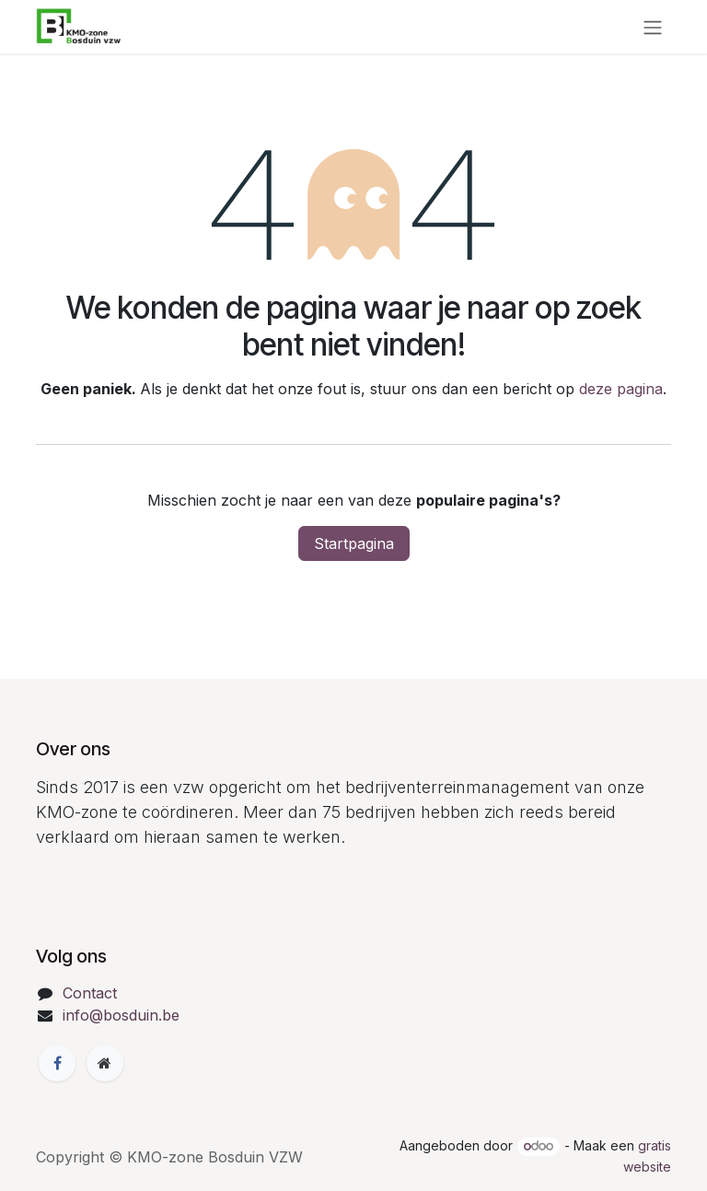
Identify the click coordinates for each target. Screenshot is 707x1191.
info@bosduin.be (121, 1015)
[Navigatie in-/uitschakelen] (652, 26)
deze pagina (621, 388)
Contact (90, 993)
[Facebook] (57, 1063)
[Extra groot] (105, 1063)
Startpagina (354, 543)
